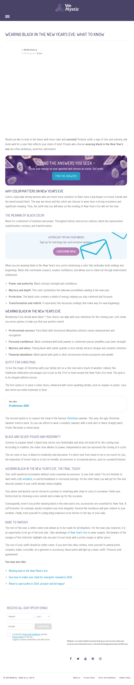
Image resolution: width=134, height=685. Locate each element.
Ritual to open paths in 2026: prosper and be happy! (37, 583)
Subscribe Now (66, 251)
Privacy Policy (89, 678)
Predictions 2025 (19, 405)
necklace (27, 479)
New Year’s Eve (78, 532)
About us (76, 678)
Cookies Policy (125, 678)
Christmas (72, 418)
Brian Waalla (30, 50)
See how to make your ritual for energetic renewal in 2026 (40, 577)
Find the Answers (66, 176)
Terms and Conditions (107, 678)
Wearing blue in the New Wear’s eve (28, 570)
